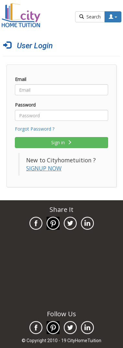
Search (90, 17)
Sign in (61, 142)
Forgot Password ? (34, 129)
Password (25, 105)
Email (20, 79)
